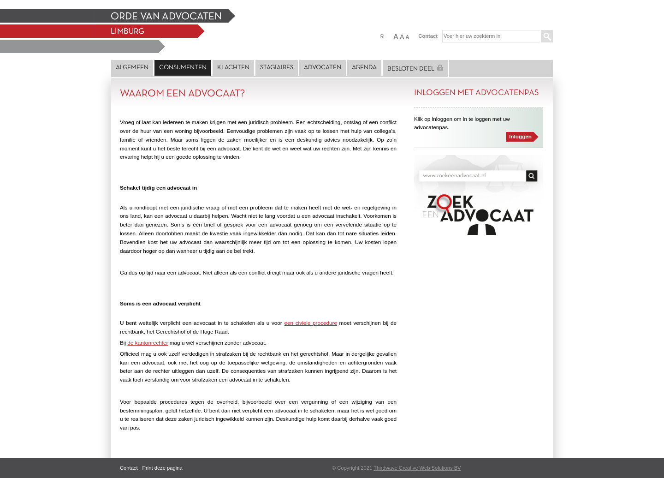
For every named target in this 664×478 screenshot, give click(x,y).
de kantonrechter (147, 343)
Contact (428, 36)
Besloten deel (415, 68)
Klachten (233, 68)
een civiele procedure (310, 323)
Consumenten (183, 68)
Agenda (364, 68)
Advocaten (322, 68)
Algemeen (132, 68)
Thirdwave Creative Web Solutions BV (417, 468)
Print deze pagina (162, 468)
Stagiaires (276, 68)
